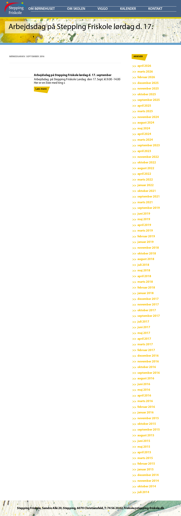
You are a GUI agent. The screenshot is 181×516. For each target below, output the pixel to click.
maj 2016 (143, 389)
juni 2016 (143, 384)
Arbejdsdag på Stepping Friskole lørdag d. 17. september (72, 75)
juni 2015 (143, 441)
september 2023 (148, 145)
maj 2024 (143, 128)
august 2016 (145, 378)
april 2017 (144, 338)
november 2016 (148, 361)
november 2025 (148, 88)
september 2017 (148, 316)
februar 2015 (146, 463)
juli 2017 (143, 321)
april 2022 (144, 174)
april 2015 (144, 452)
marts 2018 (145, 282)
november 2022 (148, 157)
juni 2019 (143, 213)
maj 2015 (143, 446)
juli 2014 (143, 492)
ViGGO (103, 9)
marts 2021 (145, 202)
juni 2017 (143, 327)
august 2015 (145, 435)
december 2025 (148, 83)
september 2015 (148, 429)
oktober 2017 (146, 310)
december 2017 (148, 299)
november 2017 (148, 304)
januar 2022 (145, 185)
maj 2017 (143, 333)
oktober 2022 (146, 162)
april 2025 (144, 105)
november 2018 (148, 247)
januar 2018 (145, 293)
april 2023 (144, 151)
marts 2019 (145, 230)
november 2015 (148, 418)
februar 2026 (146, 77)
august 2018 (145, 259)
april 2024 (144, 134)
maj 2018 (143, 270)
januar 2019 (145, 242)
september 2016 (148, 373)
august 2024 (145, 122)
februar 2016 (146, 407)
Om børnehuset (41, 9)
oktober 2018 (146, 253)
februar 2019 (146, 236)
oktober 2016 (146, 367)
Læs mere (41, 89)
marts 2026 (145, 71)
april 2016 (144, 395)
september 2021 (148, 196)
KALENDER (128, 9)
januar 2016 (145, 412)
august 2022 (145, 168)
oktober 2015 (146, 424)
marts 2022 (145, 179)
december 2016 (148, 355)
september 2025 (148, 100)
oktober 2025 (146, 94)
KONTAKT (155, 9)
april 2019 (144, 225)
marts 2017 (145, 344)
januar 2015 (145, 469)
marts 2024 (145, 139)
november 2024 (148, 117)
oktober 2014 (146, 486)
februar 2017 (146, 350)
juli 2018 (143, 265)
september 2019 (148, 208)
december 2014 (148, 475)
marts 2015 (145, 458)
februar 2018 (146, 287)
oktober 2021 (146, 191)
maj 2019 (143, 219)
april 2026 (144, 66)
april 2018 (144, 276)
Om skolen (76, 9)
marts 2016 (145, 401)
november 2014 (148, 481)
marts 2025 (145, 111)
